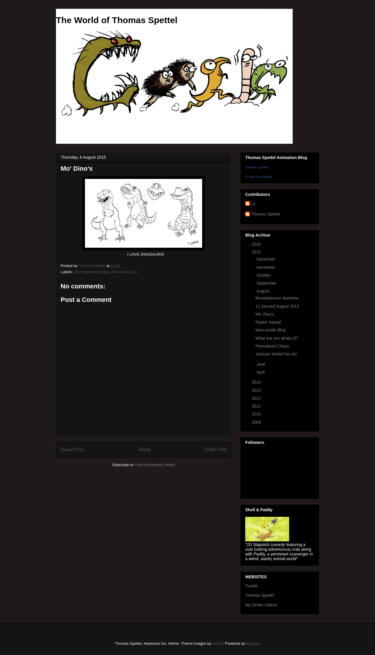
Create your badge (258, 176)
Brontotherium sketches (277, 298)
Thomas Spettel (256, 167)
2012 (257, 398)
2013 (257, 390)
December (266, 259)
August (263, 291)
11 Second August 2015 (277, 306)
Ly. (253, 203)
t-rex (133, 272)
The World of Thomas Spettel (116, 20)
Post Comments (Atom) (155, 465)
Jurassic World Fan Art (276, 354)
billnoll (217, 643)
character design (95, 272)
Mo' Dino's (264, 314)
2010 (257, 414)
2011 (257, 406)
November (266, 267)
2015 (257, 252)
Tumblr (251, 586)
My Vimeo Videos (261, 605)
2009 (257, 422)
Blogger (252, 643)
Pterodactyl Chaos (272, 346)
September (266, 283)
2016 (257, 244)
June (261, 364)
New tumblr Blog (270, 330)
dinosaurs (119, 272)
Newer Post (72, 449)
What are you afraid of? (276, 338)
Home (145, 449)
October (264, 275)
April (261, 372)
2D (76, 272)
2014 (257, 382)
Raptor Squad (268, 322)
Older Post (215, 449)
